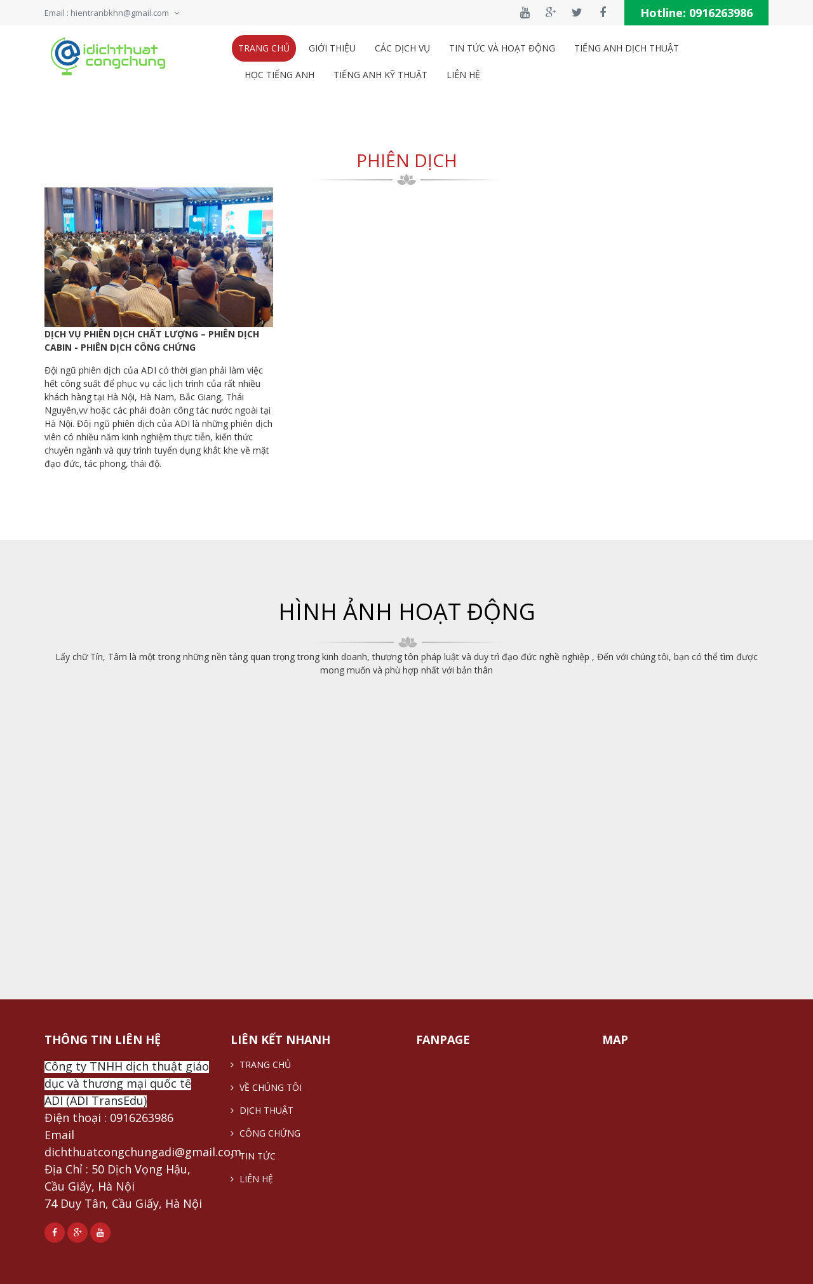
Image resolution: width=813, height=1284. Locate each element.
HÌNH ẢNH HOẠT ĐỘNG (406, 611)
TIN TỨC (253, 1156)
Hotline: (696, 12)
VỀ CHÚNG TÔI (266, 1087)
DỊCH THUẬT (262, 1110)
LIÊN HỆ (252, 1179)
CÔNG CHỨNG (265, 1133)
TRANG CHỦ (261, 1064)
